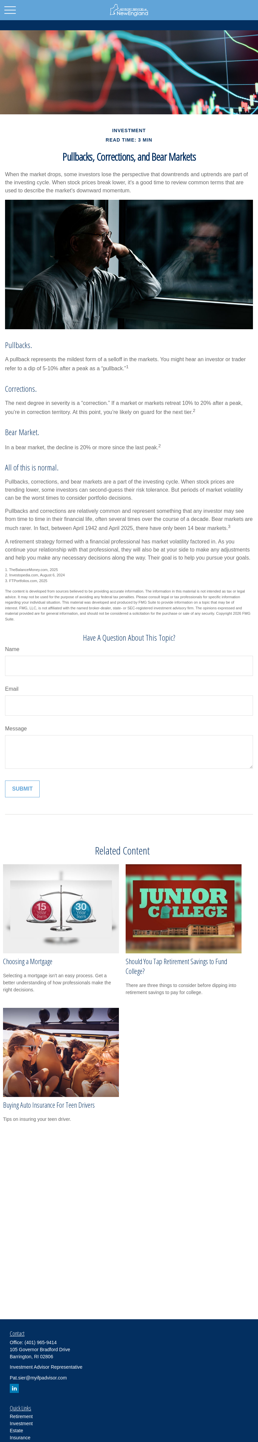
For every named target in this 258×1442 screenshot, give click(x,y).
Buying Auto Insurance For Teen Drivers (49, 1105)
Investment (21, 1423)
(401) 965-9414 (41, 1342)
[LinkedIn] (14, 1388)
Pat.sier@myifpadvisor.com (38, 1377)
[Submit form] (22, 789)
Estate (16, 1430)
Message (16, 728)
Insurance (20, 1437)
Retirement (21, 1416)
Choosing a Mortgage (27, 961)
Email (11, 689)
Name (12, 649)
